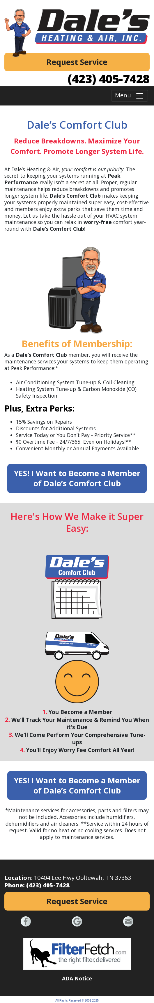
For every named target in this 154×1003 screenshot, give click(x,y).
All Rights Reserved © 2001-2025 (77, 1000)
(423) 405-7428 (109, 79)
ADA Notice (77, 978)
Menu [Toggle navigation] (129, 96)
